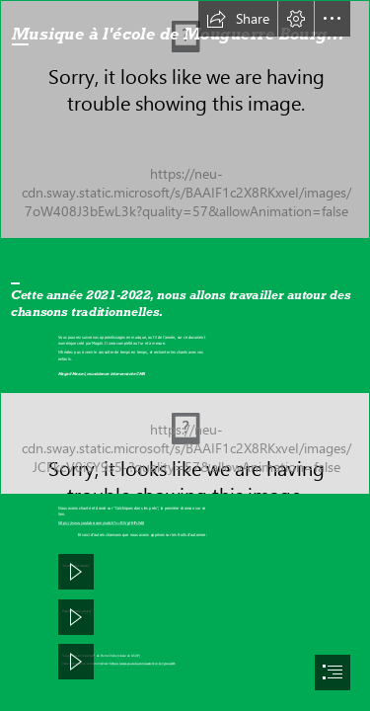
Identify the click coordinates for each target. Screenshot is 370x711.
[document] (185, 355)
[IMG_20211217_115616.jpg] (185, 443)
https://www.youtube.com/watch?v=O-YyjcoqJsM (142, 664)
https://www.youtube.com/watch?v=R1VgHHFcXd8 (101, 523)
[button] (237, 19)
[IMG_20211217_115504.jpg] (185, 119)
